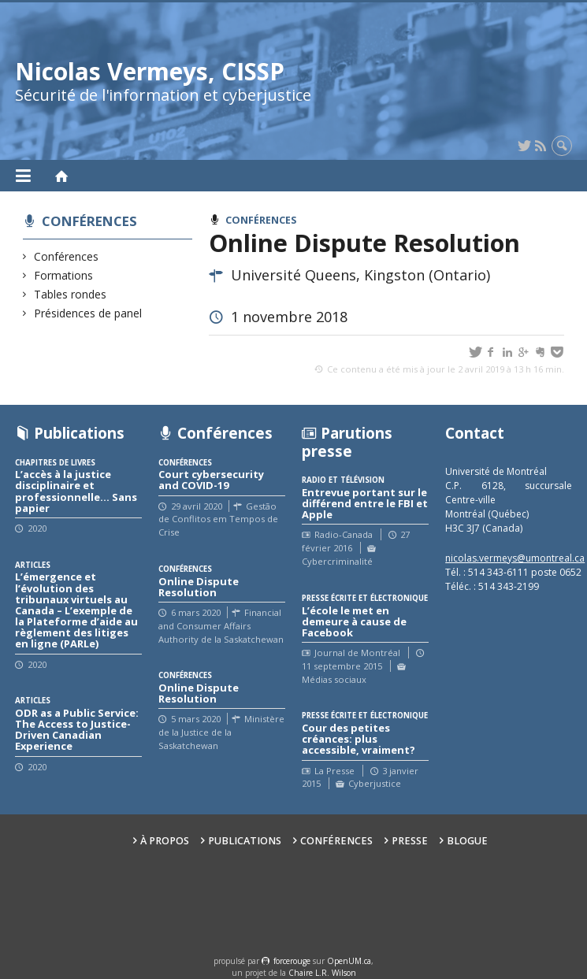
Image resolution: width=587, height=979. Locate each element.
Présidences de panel (88, 313)
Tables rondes (70, 294)
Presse (410, 840)
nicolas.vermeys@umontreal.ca (515, 558)
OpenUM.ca (349, 960)
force (291, 960)
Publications (244, 840)
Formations (64, 275)
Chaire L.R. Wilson (322, 972)
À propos (164, 840)
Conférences (89, 221)
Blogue (467, 840)
